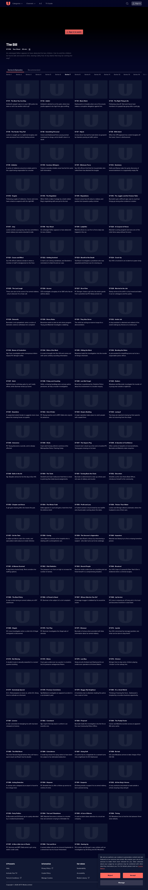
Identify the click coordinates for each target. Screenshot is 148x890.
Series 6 (58, 74)
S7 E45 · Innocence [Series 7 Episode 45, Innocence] (12, 443)
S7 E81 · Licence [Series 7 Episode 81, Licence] (11, 721)
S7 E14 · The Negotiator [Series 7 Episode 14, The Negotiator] (48, 196)
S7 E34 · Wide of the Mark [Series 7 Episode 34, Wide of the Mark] (49, 350)
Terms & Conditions (12, 878)
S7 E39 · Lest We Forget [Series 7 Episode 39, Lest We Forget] (83, 381)
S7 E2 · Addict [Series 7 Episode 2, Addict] (45, 101)
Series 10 (97, 74)
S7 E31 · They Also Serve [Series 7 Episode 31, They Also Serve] (83, 319)
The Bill (11, 45)
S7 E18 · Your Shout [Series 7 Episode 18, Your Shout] (47, 227)
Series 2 (19, 74)
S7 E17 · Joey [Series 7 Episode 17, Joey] (10, 227)
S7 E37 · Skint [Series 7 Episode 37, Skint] (11, 381)
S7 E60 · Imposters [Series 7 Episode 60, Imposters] (115, 535)
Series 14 (136, 74)
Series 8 (77, 74)
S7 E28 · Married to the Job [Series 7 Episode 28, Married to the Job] (118, 288)
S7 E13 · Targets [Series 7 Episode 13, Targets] (11, 196)
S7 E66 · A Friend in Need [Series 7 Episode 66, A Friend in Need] (49, 597)
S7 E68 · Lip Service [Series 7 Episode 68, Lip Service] (116, 597)
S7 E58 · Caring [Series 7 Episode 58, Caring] (45, 535)
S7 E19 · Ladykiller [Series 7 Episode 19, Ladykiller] (81, 227)
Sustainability (81, 868)
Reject (110, 875)
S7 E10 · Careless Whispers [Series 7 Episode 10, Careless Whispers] (49, 165)
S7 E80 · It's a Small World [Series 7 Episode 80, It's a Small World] (118, 690)
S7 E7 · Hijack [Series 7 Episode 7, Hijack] (79, 132)
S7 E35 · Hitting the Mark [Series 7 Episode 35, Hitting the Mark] (83, 350)
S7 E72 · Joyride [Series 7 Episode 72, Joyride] (114, 628)
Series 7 (68, 74)
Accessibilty (81, 873)
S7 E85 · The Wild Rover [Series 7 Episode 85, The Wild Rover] (14, 751)
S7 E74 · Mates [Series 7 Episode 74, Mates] (45, 659)
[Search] (127, 3)
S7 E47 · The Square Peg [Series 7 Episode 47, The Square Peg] (83, 443)
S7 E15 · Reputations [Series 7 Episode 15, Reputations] (82, 196)
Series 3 (28, 74)
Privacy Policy (46, 868)
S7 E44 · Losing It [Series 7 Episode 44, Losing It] (115, 412)
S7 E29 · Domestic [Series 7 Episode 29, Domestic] (12, 319)
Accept (133, 875)
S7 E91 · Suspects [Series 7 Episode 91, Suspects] (81, 782)
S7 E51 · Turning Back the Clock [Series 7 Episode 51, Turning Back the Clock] (85, 474)
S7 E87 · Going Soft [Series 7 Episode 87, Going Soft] (81, 751)
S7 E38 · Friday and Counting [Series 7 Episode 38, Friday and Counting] (50, 381)
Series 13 (127, 74)
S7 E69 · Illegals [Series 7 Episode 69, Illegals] (11, 628)
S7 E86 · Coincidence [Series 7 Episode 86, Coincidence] (47, 751)
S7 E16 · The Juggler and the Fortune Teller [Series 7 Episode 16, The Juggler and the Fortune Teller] (123, 196)
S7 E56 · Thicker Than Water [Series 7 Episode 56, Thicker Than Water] (118, 505)
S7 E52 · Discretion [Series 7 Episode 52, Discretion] (115, 474)
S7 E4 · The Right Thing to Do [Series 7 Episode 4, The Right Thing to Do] (119, 101)
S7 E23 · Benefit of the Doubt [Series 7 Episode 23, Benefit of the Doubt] (84, 257)
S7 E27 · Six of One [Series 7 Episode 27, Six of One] (81, 288)
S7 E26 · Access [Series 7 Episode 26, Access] (45, 288)
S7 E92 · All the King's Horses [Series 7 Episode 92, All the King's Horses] (119, 782)
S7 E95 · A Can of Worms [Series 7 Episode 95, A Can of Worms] (83, 813)
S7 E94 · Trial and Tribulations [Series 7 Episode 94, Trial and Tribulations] (50, 813)
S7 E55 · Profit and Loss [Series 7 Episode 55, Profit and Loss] (83, 505)
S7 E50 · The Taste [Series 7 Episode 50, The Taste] (46, 474)
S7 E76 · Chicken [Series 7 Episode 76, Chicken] (115, 659)
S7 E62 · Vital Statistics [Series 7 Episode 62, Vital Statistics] (48, 566)
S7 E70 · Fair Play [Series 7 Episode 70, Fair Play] (46, 628)
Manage (121, 882)
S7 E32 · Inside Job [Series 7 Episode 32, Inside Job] (115, 319)
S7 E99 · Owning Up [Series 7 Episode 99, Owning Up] (81, 844)
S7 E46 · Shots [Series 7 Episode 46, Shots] (45, 443)
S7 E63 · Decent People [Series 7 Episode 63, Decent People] (83, 566)
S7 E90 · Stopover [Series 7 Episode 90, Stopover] (46, 782)
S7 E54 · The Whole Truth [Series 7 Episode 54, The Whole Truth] (49, 505)
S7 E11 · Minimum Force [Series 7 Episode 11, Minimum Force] (83, 165)
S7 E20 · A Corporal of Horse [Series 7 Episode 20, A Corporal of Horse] (119, 227)
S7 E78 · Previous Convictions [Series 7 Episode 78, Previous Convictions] (50, 690)
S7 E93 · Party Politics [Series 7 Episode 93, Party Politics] (13, 813)
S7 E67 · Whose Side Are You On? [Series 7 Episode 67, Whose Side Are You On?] (86, 597)
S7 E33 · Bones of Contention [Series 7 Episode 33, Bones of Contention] (16, 350)
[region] (121, 871)
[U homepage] (8, 3)
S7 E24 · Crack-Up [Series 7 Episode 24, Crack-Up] (115, 257)
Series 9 (87, 74)
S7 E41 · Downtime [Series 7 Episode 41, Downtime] (12, 412)
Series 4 (38, 74)
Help (7, 868)
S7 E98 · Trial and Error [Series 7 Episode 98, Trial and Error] (48, 844)
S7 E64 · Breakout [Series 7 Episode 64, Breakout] (115, 566)
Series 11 (107, 74)
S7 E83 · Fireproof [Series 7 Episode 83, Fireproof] (81, 721)
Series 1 (9, 74)
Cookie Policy (46, 873)
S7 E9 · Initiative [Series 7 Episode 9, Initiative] (11, 165)
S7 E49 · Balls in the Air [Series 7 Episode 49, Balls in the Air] (14, 474)
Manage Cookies (47, 878)
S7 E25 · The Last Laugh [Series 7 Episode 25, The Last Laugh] (14, 288)
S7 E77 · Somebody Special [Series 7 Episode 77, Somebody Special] (15, 690)
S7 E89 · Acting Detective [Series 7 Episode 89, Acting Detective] (14, 782)
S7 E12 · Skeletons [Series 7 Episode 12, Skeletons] (115, 165)
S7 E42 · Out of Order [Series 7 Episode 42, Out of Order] (47, 412)
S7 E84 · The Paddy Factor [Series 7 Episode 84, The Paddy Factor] (118, 721)
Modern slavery (82, 878)
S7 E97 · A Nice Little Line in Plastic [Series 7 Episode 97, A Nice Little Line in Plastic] (18, 844)
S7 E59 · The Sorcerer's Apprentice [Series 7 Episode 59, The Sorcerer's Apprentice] (87, 535)
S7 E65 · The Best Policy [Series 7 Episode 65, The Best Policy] (14, 597)
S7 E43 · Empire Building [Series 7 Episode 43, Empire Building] (83, 412)
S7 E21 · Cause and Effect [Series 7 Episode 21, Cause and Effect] (15, 257)
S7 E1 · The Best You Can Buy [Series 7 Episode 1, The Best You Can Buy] (16, 101)
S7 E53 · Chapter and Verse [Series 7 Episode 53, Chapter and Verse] (15, 505)
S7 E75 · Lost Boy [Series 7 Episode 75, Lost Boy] (81, 659)
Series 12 (117, 74)
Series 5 (48, 74)
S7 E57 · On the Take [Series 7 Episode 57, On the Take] (13, 535)
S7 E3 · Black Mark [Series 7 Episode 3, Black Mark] (81, 101)
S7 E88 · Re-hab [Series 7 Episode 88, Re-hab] (114, 751)
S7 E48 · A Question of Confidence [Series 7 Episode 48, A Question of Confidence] (120, 443)
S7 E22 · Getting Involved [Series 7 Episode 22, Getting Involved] (49, 257)
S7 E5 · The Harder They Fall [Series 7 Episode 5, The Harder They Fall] (16, 132)
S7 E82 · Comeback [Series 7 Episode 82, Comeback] (47, 721)
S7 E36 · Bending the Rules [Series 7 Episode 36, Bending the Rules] (118, 350)
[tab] (34, 70)
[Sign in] (136, 3)
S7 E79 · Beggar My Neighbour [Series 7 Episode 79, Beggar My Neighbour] (85, 690)
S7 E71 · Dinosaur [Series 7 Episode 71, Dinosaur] (81, 628)
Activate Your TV (11, 873)
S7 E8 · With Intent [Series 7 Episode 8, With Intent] (115, 132)
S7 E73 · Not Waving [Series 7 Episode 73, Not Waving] (13, 659)
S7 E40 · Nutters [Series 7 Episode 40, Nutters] (114, 381)
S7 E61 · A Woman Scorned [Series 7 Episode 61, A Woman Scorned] (15, 566)
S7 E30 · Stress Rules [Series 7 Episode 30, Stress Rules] (47, 319)
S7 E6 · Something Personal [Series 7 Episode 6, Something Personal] (49, 132)
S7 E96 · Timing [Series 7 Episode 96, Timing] (114, 813)
